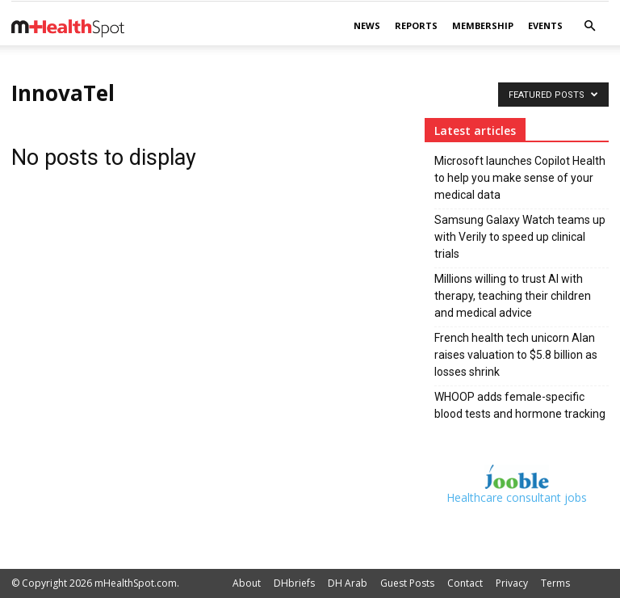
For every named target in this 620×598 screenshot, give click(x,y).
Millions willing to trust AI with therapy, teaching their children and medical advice (512, 295)
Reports (416, 25)
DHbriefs (294, 583)
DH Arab (347, 583)
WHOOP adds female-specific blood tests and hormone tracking (519, 405)
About (246, 583)
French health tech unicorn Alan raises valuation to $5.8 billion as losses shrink (515, 354)
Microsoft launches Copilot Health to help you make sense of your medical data (519, 177)
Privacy (512, 583)
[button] (589, 26)
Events (545, 25)
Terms (555, 583)
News (367, 25)
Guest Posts (407, 583)
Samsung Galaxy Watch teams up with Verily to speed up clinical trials (519, 236)
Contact (465, 583)
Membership (482, 25)
